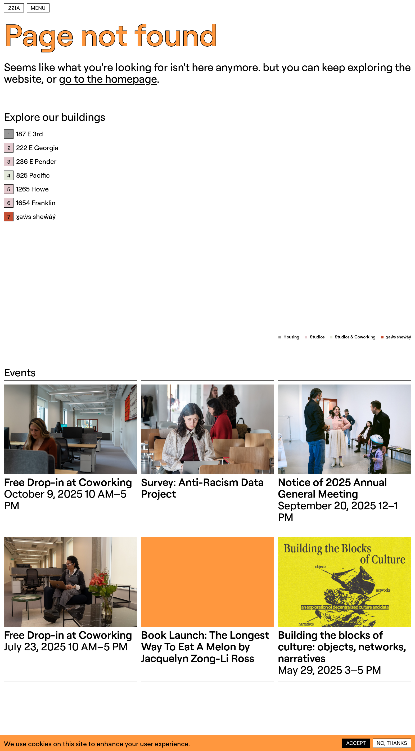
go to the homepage (108, 78)
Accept (356, 743)
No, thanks (392, 743)
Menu (38, 8)
